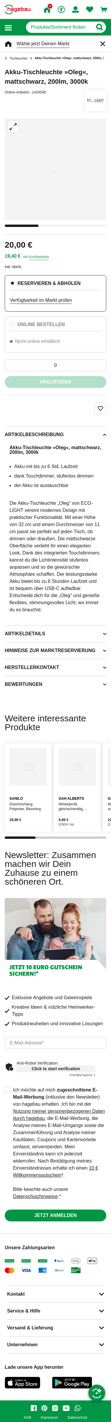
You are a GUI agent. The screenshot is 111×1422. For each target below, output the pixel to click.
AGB (27, 1418)
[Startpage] (17, 9)
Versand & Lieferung (30, 1327)
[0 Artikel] (55, 365)
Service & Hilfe (23, 1310)
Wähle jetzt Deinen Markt (43, 43)
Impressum (49, 1418)
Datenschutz (77, 1418)
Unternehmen (22, 1344)
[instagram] (55, 1408)
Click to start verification (56, 1068)
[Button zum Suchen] (99, 27)
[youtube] (66, 1408)
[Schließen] (102, 43)
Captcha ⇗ (82, 1075)
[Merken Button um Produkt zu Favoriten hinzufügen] (100, 408)
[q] (59, 27)
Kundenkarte (39, 257)
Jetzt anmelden (55, 1215)
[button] (8, 27)
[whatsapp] (78, 1408)
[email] (55, 1042)
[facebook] (34, 1408)
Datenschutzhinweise (35, 1196)
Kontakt (16, 1294)
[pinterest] (44, 1408)
